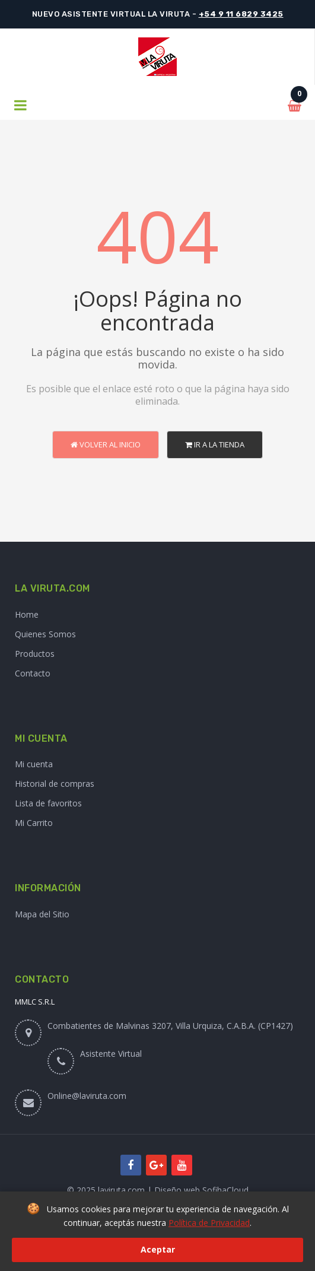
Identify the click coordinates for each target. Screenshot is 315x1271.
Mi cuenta (34, 764)
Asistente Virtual (111, 1053)
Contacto (32, 673)
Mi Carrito (34, 822)
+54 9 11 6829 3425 (241, 13)
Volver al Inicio (106, 444)
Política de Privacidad (209, 1222)
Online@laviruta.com (86, 1095)
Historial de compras (54, 783)
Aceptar (158, 1249)
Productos (35, 653)
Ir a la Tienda (214, 444)
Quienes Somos (45, 634)
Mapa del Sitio (42, 914)
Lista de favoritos (48, 803)
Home (27, 614)
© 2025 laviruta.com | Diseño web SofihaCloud (158, 1190)
